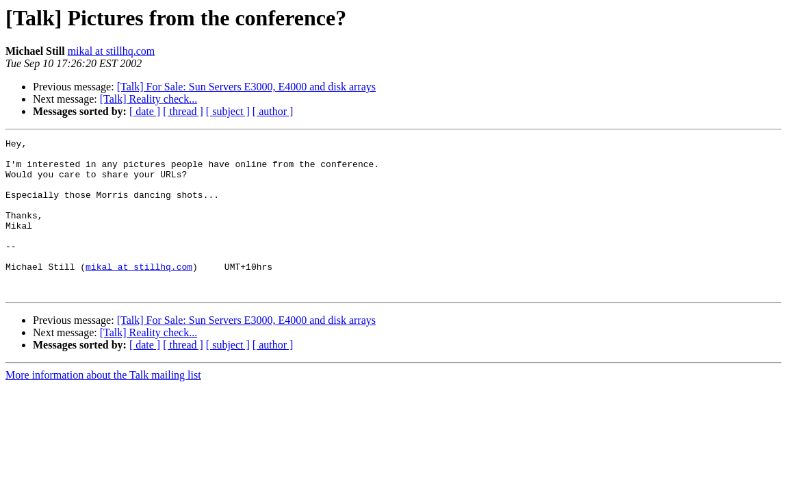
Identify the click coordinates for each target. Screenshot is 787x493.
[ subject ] (228, 111)
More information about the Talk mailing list (103, 406)
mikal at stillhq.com (111, 51)
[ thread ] (183, 111)
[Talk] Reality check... (148, 99)
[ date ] (144, 111)
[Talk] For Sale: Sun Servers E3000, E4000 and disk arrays (246, 86)
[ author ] (273, 111)
